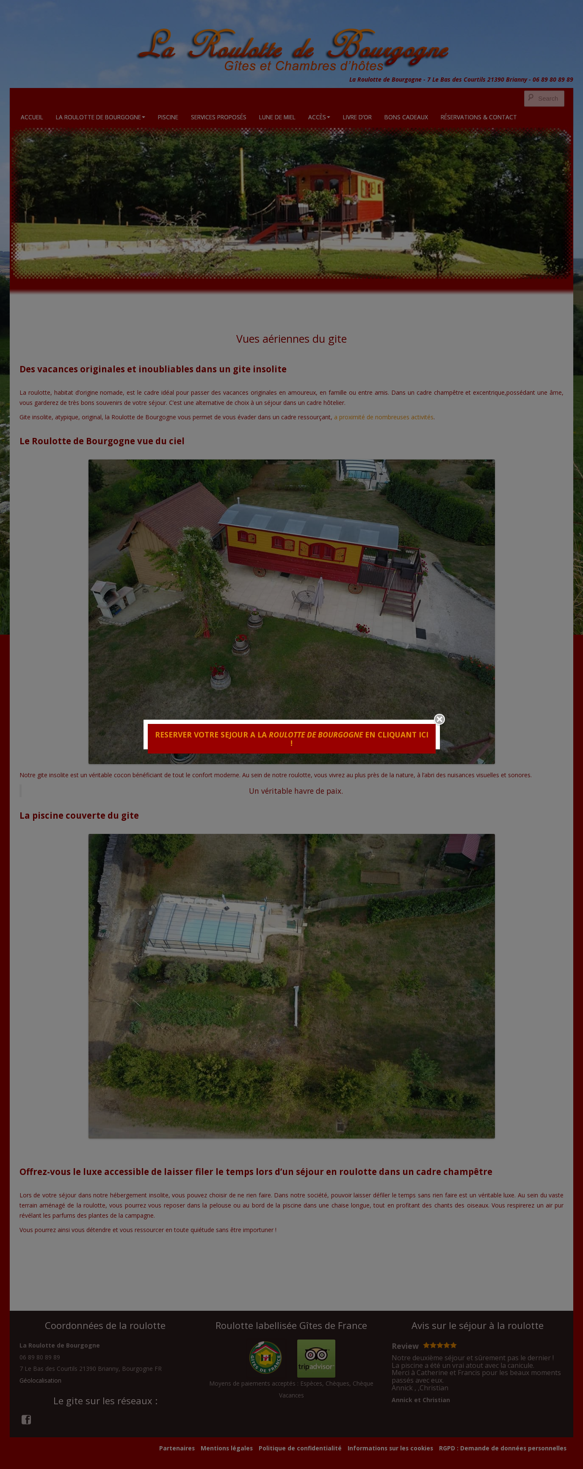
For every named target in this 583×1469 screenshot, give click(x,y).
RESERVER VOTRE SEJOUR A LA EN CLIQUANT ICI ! (291, 738)
